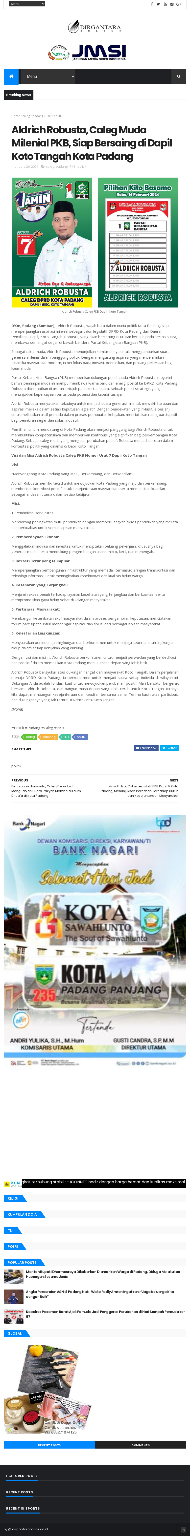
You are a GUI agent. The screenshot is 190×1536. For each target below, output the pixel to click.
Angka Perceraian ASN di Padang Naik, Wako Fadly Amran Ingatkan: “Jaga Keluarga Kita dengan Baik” (100, 1294)
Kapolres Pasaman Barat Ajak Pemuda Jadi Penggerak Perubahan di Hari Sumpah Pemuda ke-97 (105, 1314)
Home (15, 116)
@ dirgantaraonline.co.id (28, 1529)
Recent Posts (49, 1445)
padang (37, 116)
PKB (48, 116)
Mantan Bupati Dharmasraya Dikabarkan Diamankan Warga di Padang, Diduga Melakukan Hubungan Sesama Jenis (103, 1274)
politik (58, 116)
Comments (140, 1445)
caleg (26, 116)
